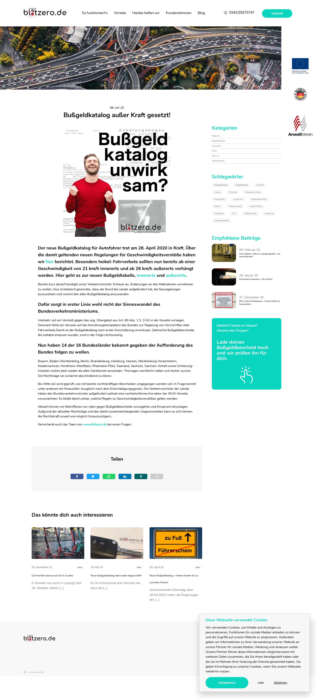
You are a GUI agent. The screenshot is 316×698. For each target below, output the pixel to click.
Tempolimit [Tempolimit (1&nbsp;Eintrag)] (260, 284)
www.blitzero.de (95, 424)
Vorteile (120, 13)
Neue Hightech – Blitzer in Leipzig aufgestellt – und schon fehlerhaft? (257, 345)
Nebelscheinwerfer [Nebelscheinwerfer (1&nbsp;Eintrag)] (229, 262)
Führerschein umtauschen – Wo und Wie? (259, 369)
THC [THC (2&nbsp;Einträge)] (219, 295)
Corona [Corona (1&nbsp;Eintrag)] (221, 228)
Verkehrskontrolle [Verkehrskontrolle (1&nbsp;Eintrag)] (258, 307)
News (77, 569)
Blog (201, 13)
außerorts (176, 275)
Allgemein (219, 137)
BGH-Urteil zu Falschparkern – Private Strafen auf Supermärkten (260, 394)
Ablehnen (280, 682)
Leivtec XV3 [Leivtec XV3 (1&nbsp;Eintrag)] (257, 250)
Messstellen (220, 154)
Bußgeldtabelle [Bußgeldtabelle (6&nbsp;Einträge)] (227, 217)
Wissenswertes (223, 179)
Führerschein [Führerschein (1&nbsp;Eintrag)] (225, 250)
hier (50, 262)
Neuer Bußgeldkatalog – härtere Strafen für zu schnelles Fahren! (171, 585)
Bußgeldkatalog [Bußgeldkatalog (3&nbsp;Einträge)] (227, 206)
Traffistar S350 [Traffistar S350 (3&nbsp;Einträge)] (246, 295)
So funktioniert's (95, 13)
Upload (277, 13)
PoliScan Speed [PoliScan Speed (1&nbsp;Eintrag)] (227, 273)
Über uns (218, 170)
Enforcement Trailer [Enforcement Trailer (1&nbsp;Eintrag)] (230, 239)
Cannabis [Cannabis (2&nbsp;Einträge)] (258, 217)
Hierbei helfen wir (146, 13)
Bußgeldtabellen (223, 146)
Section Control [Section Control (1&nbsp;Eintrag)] (227, 284)
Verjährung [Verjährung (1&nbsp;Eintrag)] (224, 307)
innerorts (146, 275)
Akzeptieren (227, 682)
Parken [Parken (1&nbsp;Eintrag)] (262, 262)
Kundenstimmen (178, 13)
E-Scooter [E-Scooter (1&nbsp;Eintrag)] (247, 228)
